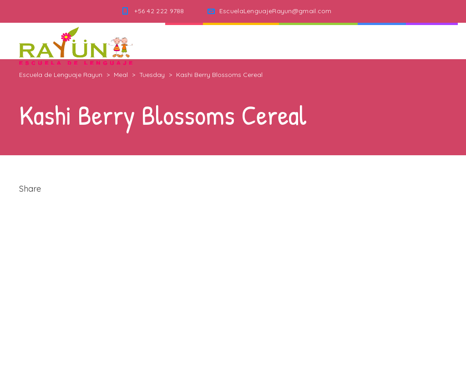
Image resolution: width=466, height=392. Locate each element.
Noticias (382, 41)
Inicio (184, 41)
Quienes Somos (241, 41)
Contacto (432, 41)
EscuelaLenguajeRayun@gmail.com (275, 11)
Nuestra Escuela (318, 41)
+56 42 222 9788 (159, 11)
